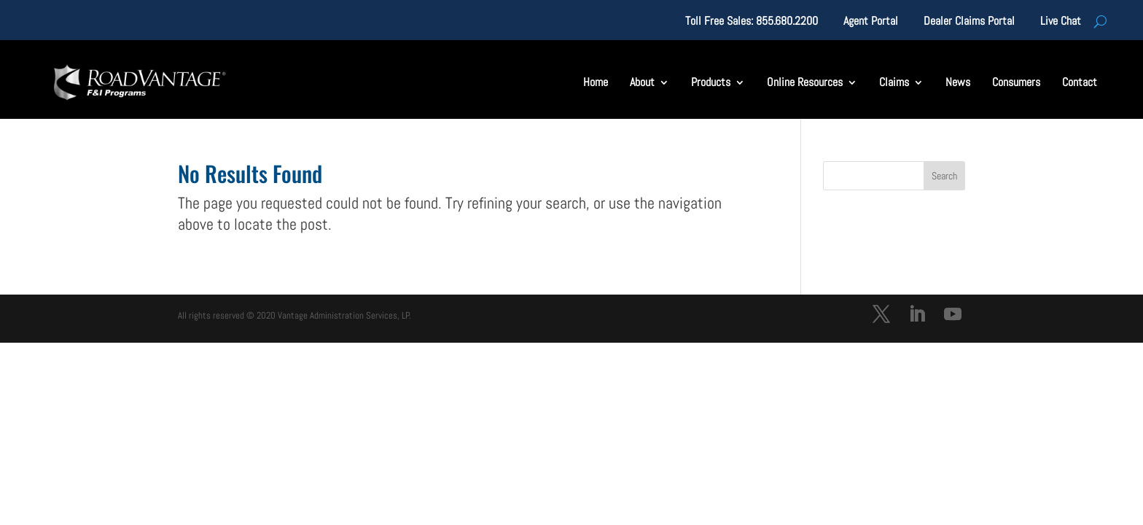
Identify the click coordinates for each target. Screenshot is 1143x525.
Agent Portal (870, 22)
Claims (894, 82)
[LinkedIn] (917, 316)
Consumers (1016, 82)
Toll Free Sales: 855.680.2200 (751, 22)
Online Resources (805, 82)
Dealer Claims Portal (969, 22)
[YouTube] (952, 316)
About (642, 82)
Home (595, 82)
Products (710, 82)
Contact (1079, 82)
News (957, 82)
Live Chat (1060, 22)
